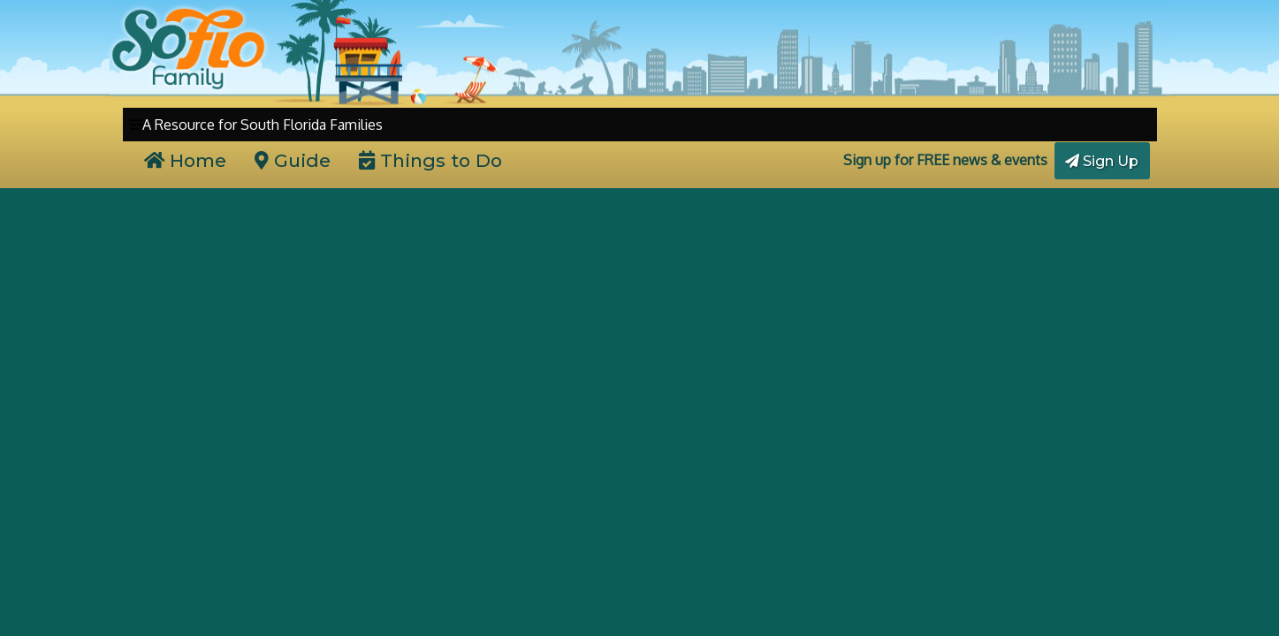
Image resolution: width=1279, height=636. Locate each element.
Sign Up (1101, 161)
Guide (293, 160)
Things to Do (430, 160)
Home (185, 160)
